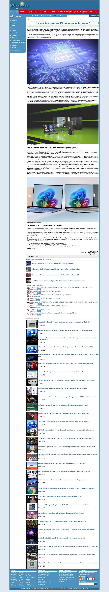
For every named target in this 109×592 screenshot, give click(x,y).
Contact (58, 588)
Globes (33, 248)
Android (21, 572)
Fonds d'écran (41, 581)
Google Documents (31, 577)
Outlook (21, 582)
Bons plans (61, 581)
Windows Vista (14, 579)
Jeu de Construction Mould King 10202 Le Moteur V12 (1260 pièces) (50, 294)
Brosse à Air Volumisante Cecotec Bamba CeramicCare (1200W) (49, 305)
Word (27, 572)
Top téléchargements (43, 574)
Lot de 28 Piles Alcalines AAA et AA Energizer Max (45, 291)
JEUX (85, 12)
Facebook (21, 585)
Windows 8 (14, 576)
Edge (20, 576)
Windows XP (14, 581)
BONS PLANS (63, 12)
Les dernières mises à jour (44, 572)
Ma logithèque (41, 577)
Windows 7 (14, 577)
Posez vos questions (84, 574)
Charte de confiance (26, 588)
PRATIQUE (24, 12)
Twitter (20, 584)
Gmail (20, 581)
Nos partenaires (51, 588)
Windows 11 (14, 572)
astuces (69, 572)
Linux (12, 582)
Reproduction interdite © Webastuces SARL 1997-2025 (74, 588)
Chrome (21, 577)
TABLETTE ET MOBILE (49, 12)
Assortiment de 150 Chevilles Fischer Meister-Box (45, 298)
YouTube (28, 581)
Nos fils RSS (35, 16)
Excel (27, 574)
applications (64, 572)
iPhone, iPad (22, 574)
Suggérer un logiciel (43, 575)
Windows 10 (14, 574)
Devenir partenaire (41, 588)
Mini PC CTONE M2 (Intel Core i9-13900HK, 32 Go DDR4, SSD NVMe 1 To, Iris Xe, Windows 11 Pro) (61, 287)
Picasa (27, 584)
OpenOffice (29, 576)
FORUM (94, 12)
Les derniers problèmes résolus (86, 572)
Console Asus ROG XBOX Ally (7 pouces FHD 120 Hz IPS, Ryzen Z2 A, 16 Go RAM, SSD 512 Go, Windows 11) (64, 302)
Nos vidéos (59, 16)
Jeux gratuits (41, 584)
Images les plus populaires (44, 582)
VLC (12, 584)
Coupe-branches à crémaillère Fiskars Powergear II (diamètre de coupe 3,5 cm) (53, 313)
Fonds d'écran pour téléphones (66, 577)
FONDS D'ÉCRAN (75, 12)
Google (28, 579)
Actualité (18, 16)
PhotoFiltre (14, 585)
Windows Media (30, 585)
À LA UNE (14, 12)
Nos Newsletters (48, 16)
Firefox (21, 579)
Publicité (34, 588)
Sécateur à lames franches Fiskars (40, 309)
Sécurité (28, 582)
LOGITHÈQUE (34, 12)
